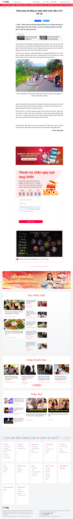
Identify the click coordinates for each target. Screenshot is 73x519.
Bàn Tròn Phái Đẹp (8, 488)
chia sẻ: (31, 20)
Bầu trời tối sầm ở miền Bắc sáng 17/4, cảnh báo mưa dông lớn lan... (31, 333)
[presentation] (29, 215)
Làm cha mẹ (51, 5)
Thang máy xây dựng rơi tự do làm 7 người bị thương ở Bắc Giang (54, 38)
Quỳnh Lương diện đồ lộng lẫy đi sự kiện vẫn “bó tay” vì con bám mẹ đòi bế (36, 414)
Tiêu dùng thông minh (7, 451)
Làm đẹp (6, 470)
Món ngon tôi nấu (64, 452)
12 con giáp (34, 473)
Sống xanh (19, 5)
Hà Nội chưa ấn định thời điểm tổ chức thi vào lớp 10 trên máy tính (11, 378)
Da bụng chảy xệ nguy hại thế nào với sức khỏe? (19, 409)
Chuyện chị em (33, 5)
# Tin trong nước (8, 316)
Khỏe (5, 471)
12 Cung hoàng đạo (36, 471)
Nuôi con (20, 471)
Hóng (47, 452)
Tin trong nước (7, 446)
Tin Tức (4, 7)
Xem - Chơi (6, 456)
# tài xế (34, 327)
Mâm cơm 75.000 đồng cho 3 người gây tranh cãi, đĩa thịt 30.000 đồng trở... (14, 333)
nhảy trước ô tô (17, 1)
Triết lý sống (34, 446)
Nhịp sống (48, 475)
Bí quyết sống (35, 452)
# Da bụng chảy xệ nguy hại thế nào (19, 414)
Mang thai (20, 470)
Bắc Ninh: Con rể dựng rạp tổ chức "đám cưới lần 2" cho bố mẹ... (14, 312)
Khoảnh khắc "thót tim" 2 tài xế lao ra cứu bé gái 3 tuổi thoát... (31, 323)
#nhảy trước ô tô (33, 266)
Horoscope (34, 475)
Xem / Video (50, 466)
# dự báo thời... (29, 338)
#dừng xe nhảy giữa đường (43, 266)
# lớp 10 (34, 317)
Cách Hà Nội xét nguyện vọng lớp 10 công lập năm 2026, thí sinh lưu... (31, 313)
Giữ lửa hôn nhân (50, 449)
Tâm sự (47, 451)
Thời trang (6, 468)
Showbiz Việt (21, 446)
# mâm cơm (14, 337)
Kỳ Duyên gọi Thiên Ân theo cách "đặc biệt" (58, 414)
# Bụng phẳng (17, 404)
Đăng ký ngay (30, 221)
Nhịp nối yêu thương (64, 467)
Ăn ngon (41, 5)
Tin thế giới (6, 448)
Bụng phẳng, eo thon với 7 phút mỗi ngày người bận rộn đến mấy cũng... (19, 400)
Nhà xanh (20, 493)
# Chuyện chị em (8, 337)
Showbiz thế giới (21, 448)
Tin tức (8, 5)
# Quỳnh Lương (29, 420)
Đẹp (46, 5)
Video (60, 5)
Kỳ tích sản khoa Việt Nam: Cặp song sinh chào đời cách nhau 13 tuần (30, 344)
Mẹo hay (62, 450)
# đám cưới (14, 316)
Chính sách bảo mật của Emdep (26, 211)
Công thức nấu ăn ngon (64, 447)
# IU (15, 423)
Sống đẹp (25, 5)
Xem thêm (36, 385)
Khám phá (6, 454)
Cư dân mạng (7, 458)
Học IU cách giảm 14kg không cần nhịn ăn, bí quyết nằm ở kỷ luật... (19, 420)
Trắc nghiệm (35, 468)
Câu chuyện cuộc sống (36, 449)
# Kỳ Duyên (50, 420)
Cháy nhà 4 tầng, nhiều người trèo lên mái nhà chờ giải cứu (31, 38)
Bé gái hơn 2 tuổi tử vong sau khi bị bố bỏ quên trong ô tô (28, 378)
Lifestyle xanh (21, 491)
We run (19, 489)
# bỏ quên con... (25, 383)
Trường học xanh (21, 495)
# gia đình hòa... (29, 307)
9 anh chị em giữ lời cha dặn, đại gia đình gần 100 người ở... (31, 302)
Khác (47, 479)
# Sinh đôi (28, 350)
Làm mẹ (47, 477)
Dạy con (19, 468)
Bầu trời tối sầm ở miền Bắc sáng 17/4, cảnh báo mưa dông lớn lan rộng (44, 378)
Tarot (33, 470)
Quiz (56, 5)
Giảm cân (48, 471)
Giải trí (13, 5)
